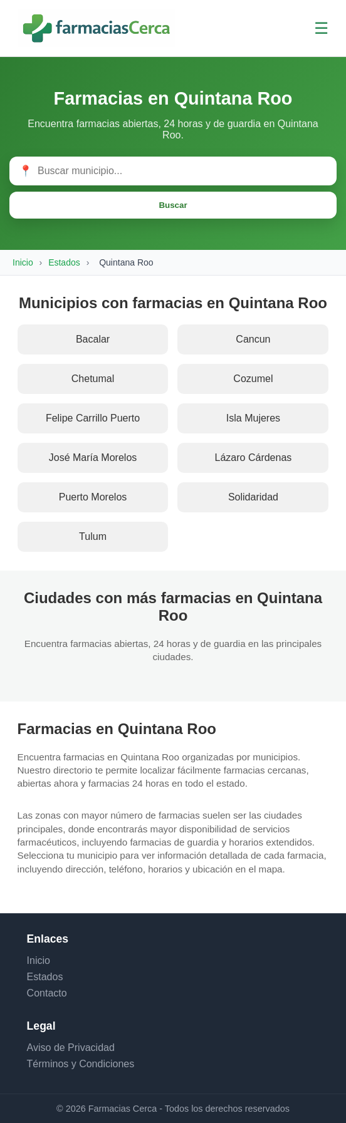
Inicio (23, 262)
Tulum (93, 536)
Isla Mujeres (253, 418)
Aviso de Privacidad (71, 1047)
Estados (64, 262)
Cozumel (253, 378)
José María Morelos (93, 457)
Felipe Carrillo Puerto (93, 418)
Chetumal (92, 378)
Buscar (173, 205)
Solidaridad (253, 497)
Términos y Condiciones (81, 1063)
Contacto (47, 993)
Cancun (253, 339)
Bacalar (93, 339)
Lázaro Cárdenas (253, 457)
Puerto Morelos (93, 497)
